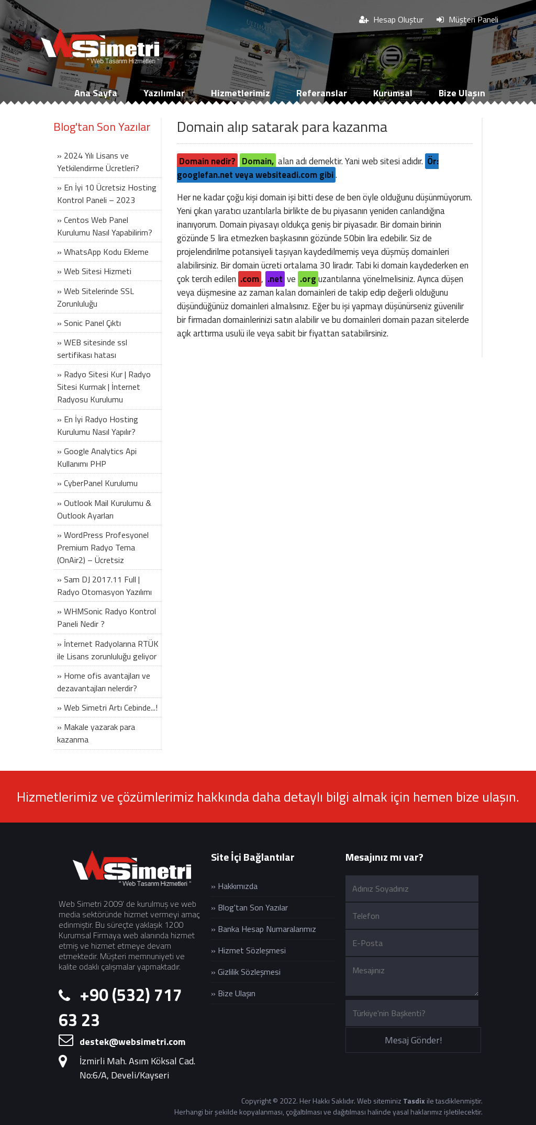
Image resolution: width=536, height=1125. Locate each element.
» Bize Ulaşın (233, 993)
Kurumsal (392, 93)
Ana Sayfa (95, 93)
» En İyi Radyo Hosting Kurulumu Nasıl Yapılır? (97, 425)
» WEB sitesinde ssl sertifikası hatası (92, 348)
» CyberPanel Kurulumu (97, 483)
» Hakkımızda (234, 886)
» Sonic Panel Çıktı (89, 323)
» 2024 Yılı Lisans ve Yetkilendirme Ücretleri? (98, 161)
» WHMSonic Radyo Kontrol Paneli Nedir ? (106, 617)
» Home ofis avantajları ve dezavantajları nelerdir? (103, 681)
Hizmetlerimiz (240, 93)
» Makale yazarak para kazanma (96, 733)
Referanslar (321, 93)
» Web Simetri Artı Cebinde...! (107, 707)
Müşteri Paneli (467, 19)
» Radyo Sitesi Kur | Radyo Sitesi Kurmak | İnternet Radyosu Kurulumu (104, 387)
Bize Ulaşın (462, 93)
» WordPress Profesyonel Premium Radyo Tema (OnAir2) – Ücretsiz (103, 547)
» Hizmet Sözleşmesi (248, 950)
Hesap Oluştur (391, 19)
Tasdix (414, 1100)
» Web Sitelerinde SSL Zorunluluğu (95, 297)
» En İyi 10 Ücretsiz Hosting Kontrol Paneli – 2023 (107, 193)
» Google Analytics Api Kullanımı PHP (97, 457)
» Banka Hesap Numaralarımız (263, 929)
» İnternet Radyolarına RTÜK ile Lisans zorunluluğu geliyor (108, 649)
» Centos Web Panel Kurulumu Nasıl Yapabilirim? (104, 226)
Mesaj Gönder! (413, 1040)
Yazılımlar (164, 93)
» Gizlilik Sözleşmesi (246, 971)
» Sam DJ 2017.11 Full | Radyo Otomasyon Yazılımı (104, 585)
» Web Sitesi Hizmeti (94, 271)
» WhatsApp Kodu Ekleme (103, 251)
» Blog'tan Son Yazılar (249, 907)
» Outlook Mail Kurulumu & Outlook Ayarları (104, 509)
